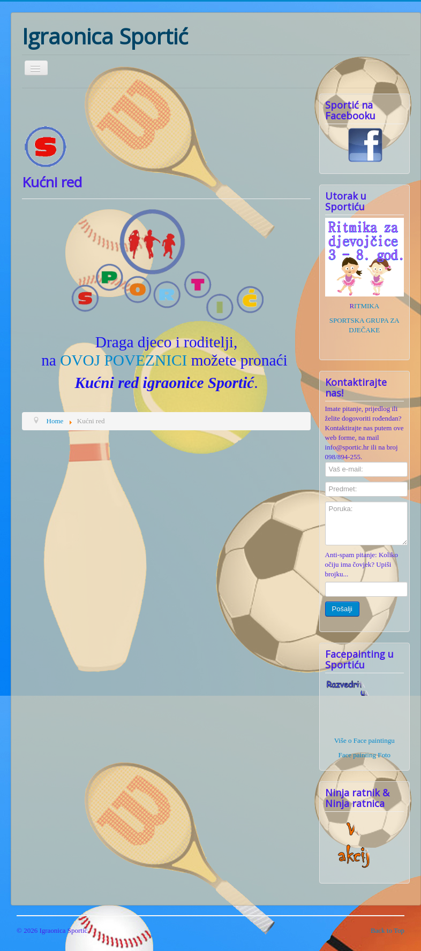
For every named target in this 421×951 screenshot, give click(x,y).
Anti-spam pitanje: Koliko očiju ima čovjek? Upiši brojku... (361, 564)
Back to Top (387, 930)
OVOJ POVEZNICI (123, 360)
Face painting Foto (365, 755)
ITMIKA (366, 306)
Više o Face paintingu (364, 740)
